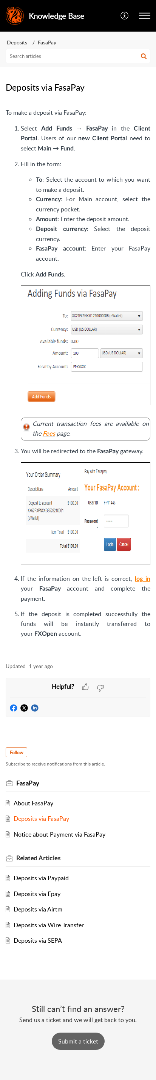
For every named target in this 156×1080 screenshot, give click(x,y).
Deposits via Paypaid (41, 878)
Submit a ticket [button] (78, 1041)
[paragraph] (78, 381)
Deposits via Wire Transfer (49, 925)
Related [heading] (38, 858)
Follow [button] (16, 752)
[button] (124, 15)
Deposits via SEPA (38, 940)
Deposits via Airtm (38, 909)
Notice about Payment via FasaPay (59, 834)
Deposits (17, 42)
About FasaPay (33, 803)
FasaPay (47, 42)
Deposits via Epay (37, 894)
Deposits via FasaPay (41, 818)
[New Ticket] (78, 1041)
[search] (78, 56)
